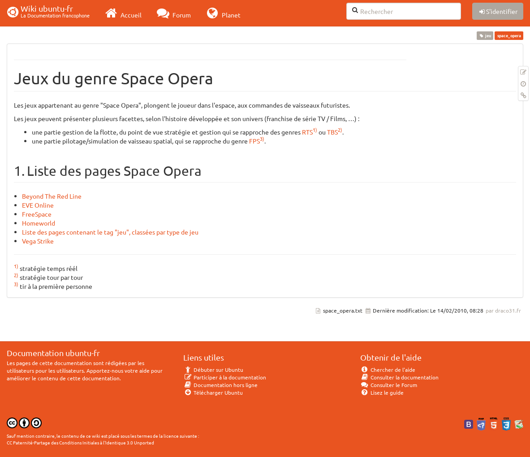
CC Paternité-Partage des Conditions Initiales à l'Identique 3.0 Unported (80, 442)
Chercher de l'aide (387, 369)
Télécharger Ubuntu (213, 392)
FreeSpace (37, 214)
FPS (254, 141)
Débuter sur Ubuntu (213, 369)
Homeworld (38, 223)
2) (340, 129)
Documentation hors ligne (220, 384)
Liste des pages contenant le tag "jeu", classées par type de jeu (110, 232)
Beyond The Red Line (52, 196)
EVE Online (38, 205)
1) (315, 129)
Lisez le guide (382, 392)
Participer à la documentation (224, 377)
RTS (307, 132)
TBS (332, 132)
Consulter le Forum (388, 384)
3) (262, 138)
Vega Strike (38, 241)
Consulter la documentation (399, 377)
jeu (485, 35)
